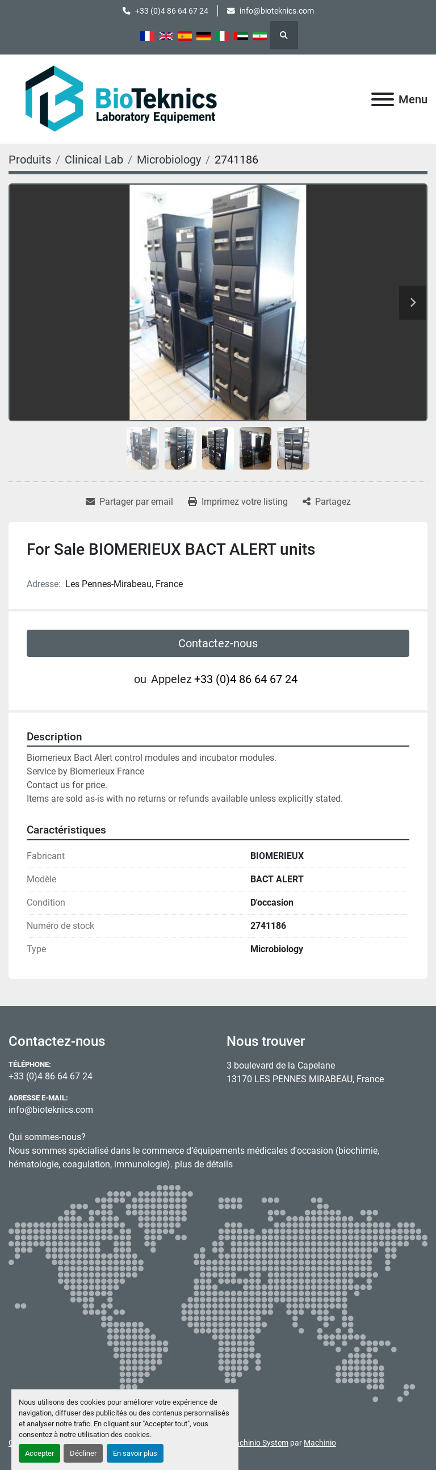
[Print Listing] (238, 502)
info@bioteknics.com (277, 10)
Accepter (39, 1453)
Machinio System (258, 1442)
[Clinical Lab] (94, 159)
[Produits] (30, 159)
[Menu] (382, 99)
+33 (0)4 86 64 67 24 (171, 10)
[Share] (326, 502)
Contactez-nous (218, 643)
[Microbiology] (169, 159)
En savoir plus (135, 1453)
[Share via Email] (129, 502)
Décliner (83, 1453)
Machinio (320, 1442)
